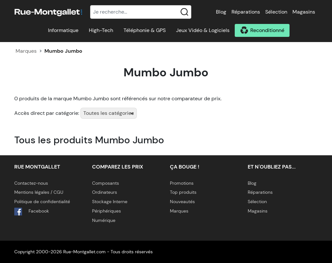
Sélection (276, 11)
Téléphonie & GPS (145, 30)
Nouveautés (182, 201)
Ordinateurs (104, 192)
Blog (221, 11)
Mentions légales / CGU (38, 192)
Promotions (182, 183)
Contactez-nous (31, 183)
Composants (105, 183)
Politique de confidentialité (42, 201)
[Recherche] (140, 12)
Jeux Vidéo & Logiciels (203, 30)
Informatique (63, 30)
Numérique (103, 220)
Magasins (303, 11)
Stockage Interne (109, 201)
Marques (26, 51)
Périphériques (106, 211)
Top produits (183, 192)
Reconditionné (267, 30)
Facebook (31, 211)
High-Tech (101, 30)
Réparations (245, 11)
